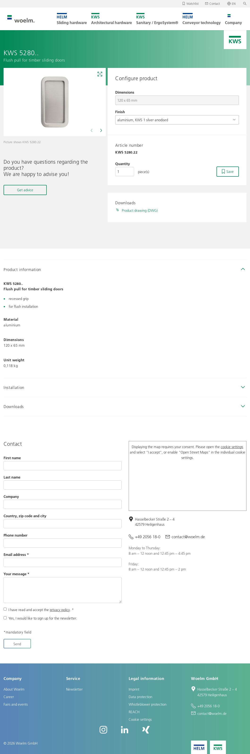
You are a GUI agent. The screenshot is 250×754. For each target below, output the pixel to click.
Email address (16, 554)
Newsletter (74, 689)
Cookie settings (140, 719)
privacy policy (60, 609)
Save (230, 171)
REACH (134, 711)
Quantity (122, 163)
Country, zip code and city (25, 515)
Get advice (25, 189)
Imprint (134, 689)
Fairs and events (16, 704)
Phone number (15, 535)
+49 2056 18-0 (147, 536)
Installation (14, 387)
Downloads (14, 406)
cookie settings (232, 446)
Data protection (140, 696)
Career (9, 696)
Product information (22, 269)
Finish (120, 111)
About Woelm (14, 689)
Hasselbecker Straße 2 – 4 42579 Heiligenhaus (154, 522)
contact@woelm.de (188, 536)
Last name (12, 477)
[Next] (100, 130)
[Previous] (92, 130)
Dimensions (124, 92)
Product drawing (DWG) (140, 210)
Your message (16, 573)
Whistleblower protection (147, 704)
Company (11, 496)
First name (12, 457)
